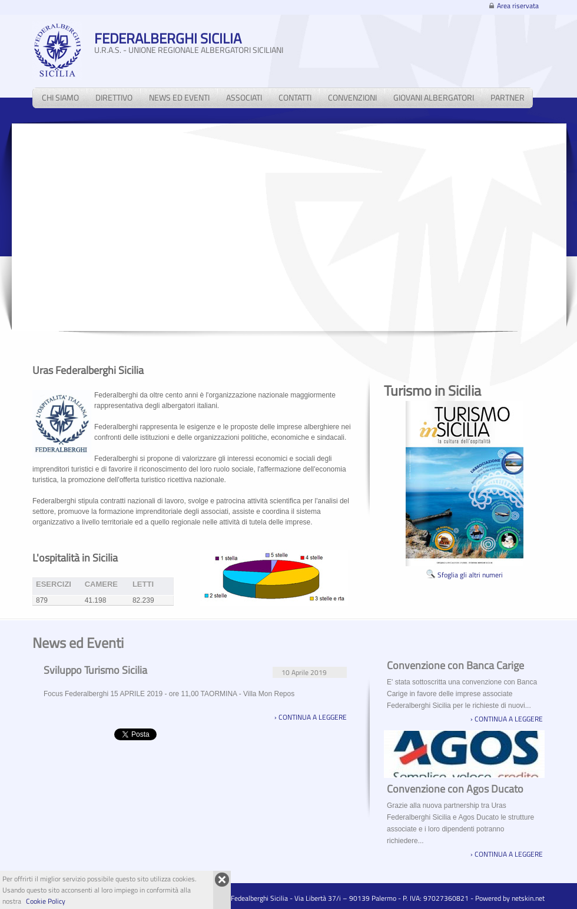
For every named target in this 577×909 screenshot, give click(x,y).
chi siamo (60, 97)
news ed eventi (179, 97)
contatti (294, 97)
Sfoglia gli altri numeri (464, 574)
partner (507, 97)
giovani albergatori (433, 97)
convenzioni (352, 97)
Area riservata (518, 5)
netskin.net (528, 898)
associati (244, 97)
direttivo (113, 97)
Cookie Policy (45, 901)
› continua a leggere (310, 717)
